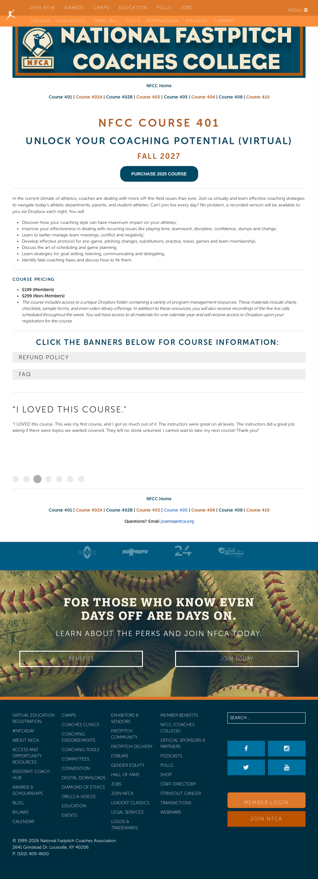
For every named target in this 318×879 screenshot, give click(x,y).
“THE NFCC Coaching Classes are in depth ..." (15, 479)
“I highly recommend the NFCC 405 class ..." (26, 479)
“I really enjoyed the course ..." (59, 479)
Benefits (81, 659)
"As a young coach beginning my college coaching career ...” (81, 479)
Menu (298, 10)
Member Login (266, 803)
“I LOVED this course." (37, 479)
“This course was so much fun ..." (48, 479)
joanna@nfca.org (177, 521)
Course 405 (176, 510)
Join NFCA (266, 819)
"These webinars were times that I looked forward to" (70, 479)
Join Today (237, 659)
